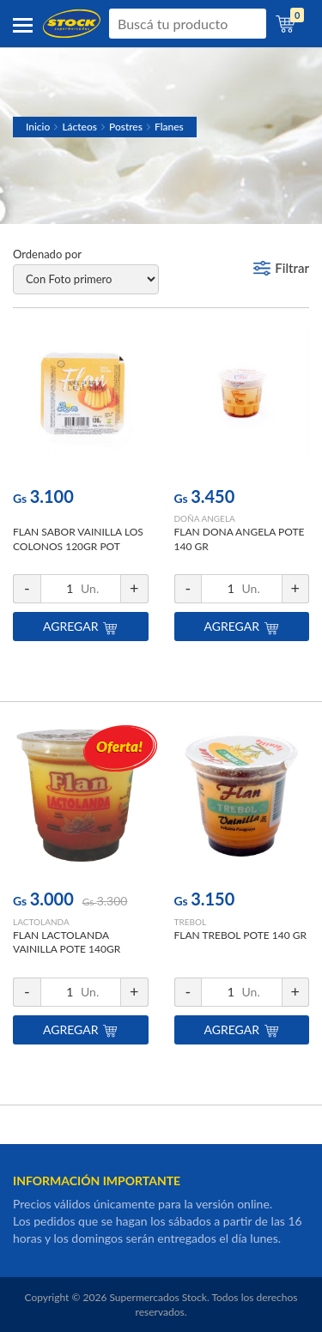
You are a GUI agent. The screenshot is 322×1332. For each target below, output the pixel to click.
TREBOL (190, 922)
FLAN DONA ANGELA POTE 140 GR (239, 539)
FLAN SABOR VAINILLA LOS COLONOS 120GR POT (78, 539)
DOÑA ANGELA (204, 518)
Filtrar (292, 267)
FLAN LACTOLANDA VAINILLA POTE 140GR (66, 942)
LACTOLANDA (41, 922)
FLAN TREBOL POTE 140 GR (240, 935)
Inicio (38, 126)
